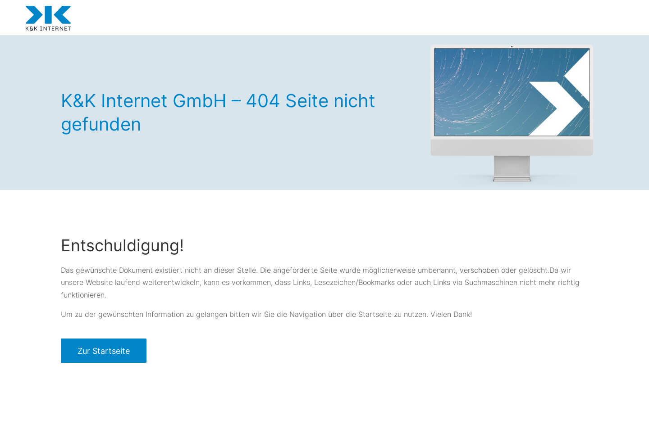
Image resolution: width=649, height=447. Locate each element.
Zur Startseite (104, 351)
